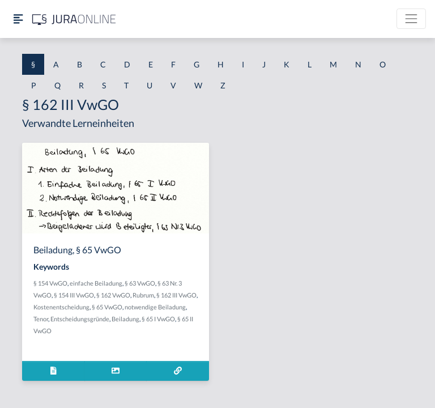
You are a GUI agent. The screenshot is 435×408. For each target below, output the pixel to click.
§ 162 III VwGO (176, 295)
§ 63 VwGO (140, 283)
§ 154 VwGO (50, 283)
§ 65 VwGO (107, 307)
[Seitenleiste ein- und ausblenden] (18, 19)
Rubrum (143, 295)
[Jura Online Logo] (74, 19)
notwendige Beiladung (155, 307)
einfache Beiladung (96, 283)
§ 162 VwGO (113, 295)
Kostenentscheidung (61, 307)
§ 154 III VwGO (74, 295)
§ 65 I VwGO (158, 318)
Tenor (40, 318)
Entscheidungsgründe (79, 318)
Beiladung (125, 318)
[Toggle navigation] (411, 18)
